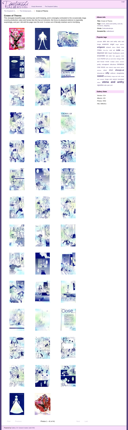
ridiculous (113, 64)
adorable (99, 41)
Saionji (111, 67)
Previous (17, 421)
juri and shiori (112, 59)
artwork (108, 47)
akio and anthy (112, 41)
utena (98, 82)
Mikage (119, 59)
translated (121, 79)
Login (123, 1)
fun (114, 56)
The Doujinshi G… (10, 11)
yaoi (108, 85)
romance (100, 25)
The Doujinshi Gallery (51, 6)
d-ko (123, 50)
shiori (105, 70)
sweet (100, 76)
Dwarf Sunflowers (114, 53)
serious (99, 70)
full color (109, 56)
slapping (107, 25)
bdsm (113, 47)
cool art (119, 23)
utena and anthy (111, 23)
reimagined (105, 64)
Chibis (99, 50)
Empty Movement (36, 6)
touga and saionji (111, 79)
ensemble (101, 56)
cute (118, 50)
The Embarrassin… (26, 11)
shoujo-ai (119, 70)
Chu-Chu (105, 50)
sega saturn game (118, 67)
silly (107, 73)
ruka (107, 67)
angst (117, 44)
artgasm (101, 47)
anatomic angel (108, 44)
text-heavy (107, 76)
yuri (111, 85)
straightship (120, 73)
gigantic (118, 56)
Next (79, 421)
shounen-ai (100, 73)
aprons (122, 44)
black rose (120, 47)
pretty (99, 64)
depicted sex (102, 53)
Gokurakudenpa (107, 28)
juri (107, 59)
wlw (105, 85)
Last (87, 421)
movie (107, 61)
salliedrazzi (110, 31)
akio (104, 41)
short (111, 70)
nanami (122, 61)
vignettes (100, 85)
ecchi (103, 23)
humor (103, 59)
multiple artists (114, 61)
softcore (112, 73)
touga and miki (116, 76)
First (7, 421)
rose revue (101, 67)
